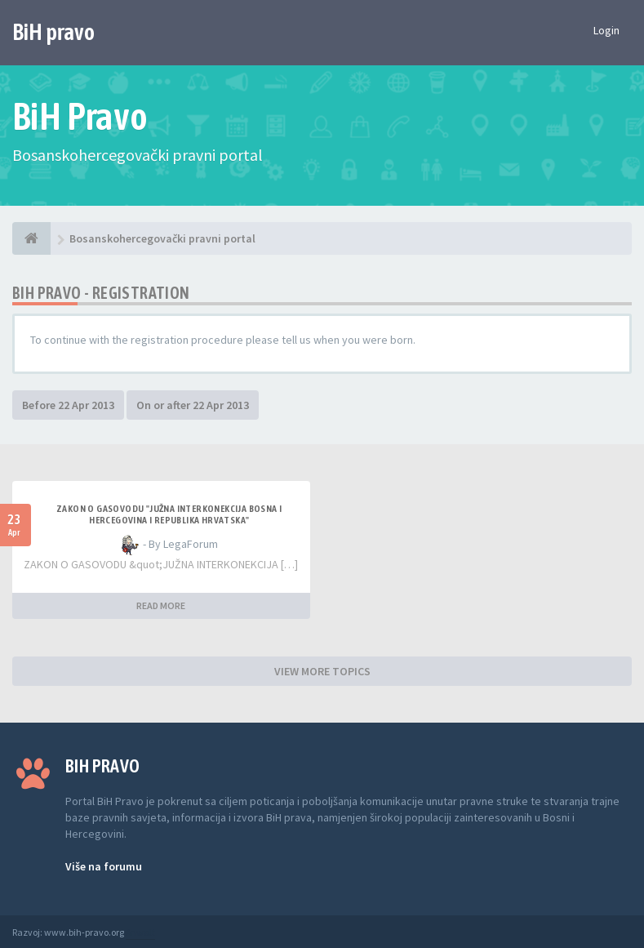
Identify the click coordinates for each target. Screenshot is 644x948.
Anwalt (140, 932)
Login (606, 30)
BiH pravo (53, 32)
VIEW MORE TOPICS (322, 671)
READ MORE (160, 605)
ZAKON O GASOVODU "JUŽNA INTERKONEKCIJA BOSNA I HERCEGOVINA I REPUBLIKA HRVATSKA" (169, 514)
